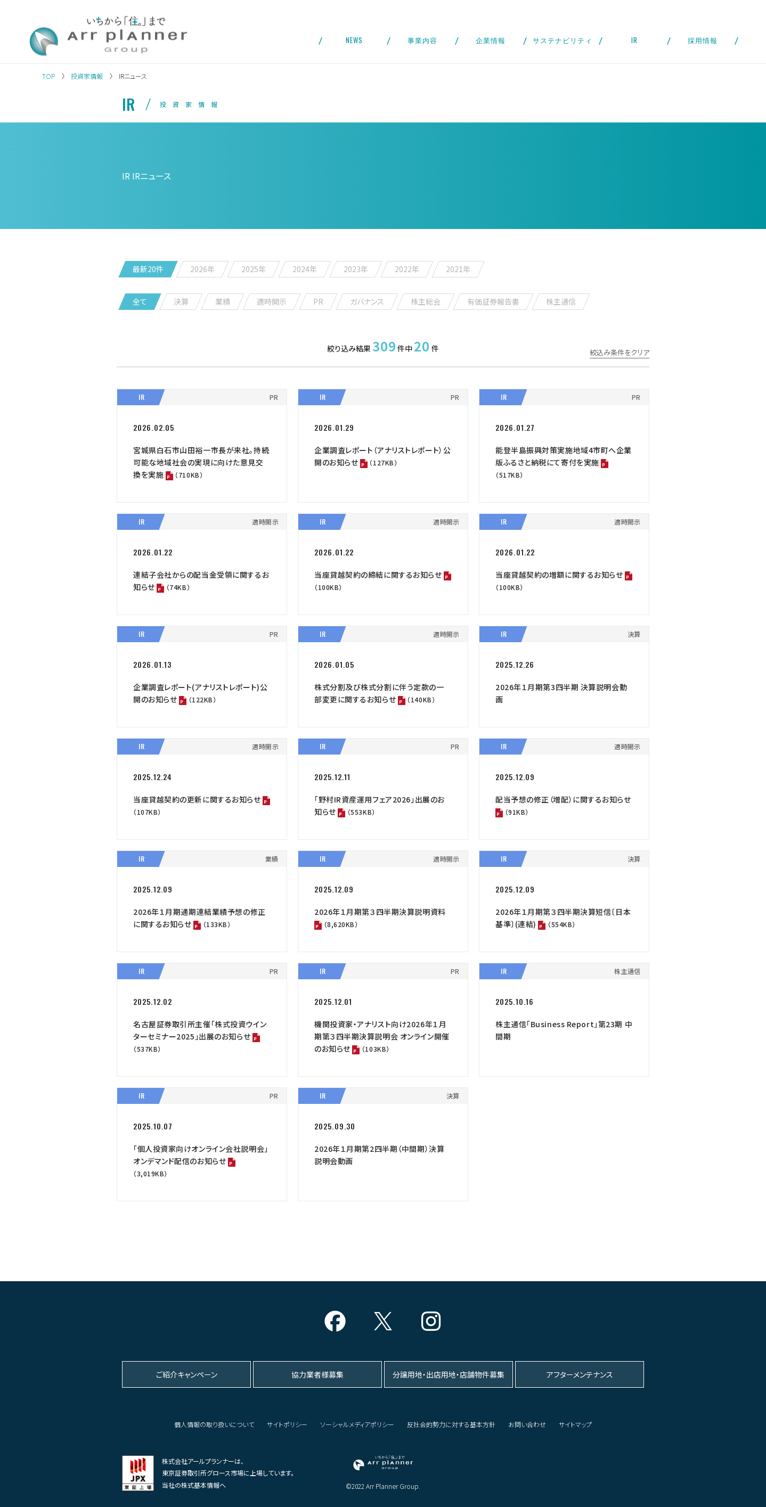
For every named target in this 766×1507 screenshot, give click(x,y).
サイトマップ (575, 1424)
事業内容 (422, 40)
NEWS (354, 40)
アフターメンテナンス (580, 1374)
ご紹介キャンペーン (186, 1374)
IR (634, 40)
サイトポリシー (287, 1424)
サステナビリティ (562, 40)
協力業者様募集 (317, 1374)
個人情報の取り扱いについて (214, 1424)
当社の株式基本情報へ (194, 1484)
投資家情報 (87, 75)
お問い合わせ (527, 1424)
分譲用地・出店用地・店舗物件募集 (448, 1374)
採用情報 (703, 40)
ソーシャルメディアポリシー (357, 1424)
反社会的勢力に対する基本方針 (451, 1424)
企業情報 (491, 40)
